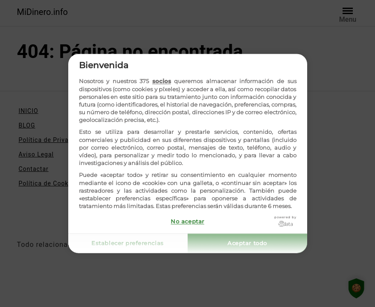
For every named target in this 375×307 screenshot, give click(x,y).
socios (161, 81)
